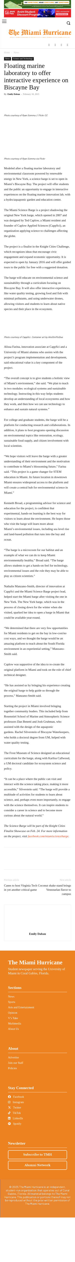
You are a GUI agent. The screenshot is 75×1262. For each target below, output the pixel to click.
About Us (13, 1073)
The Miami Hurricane (35, 1007)
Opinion (12, 1057)
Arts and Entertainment (21, 1052)
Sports (11, 1046)
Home (7, 52)
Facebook (16, 1141)
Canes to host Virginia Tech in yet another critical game (20, 932)
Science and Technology (23, 58)
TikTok (14, 1157)
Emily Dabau (14, 94)
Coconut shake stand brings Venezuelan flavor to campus (54, 934)
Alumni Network (37, 1210)
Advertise (13, 1102)
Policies (12, 1112)
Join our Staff (15, 1107)
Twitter (14, 1152)
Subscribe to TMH (37, 1199)
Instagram (16, 1146)
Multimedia (14, 1068)
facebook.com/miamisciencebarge (48, 880)
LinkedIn (15, 1163)
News (16, 52)
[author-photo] (37, 973)
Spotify (14, 1168)
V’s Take (13, 1062)
